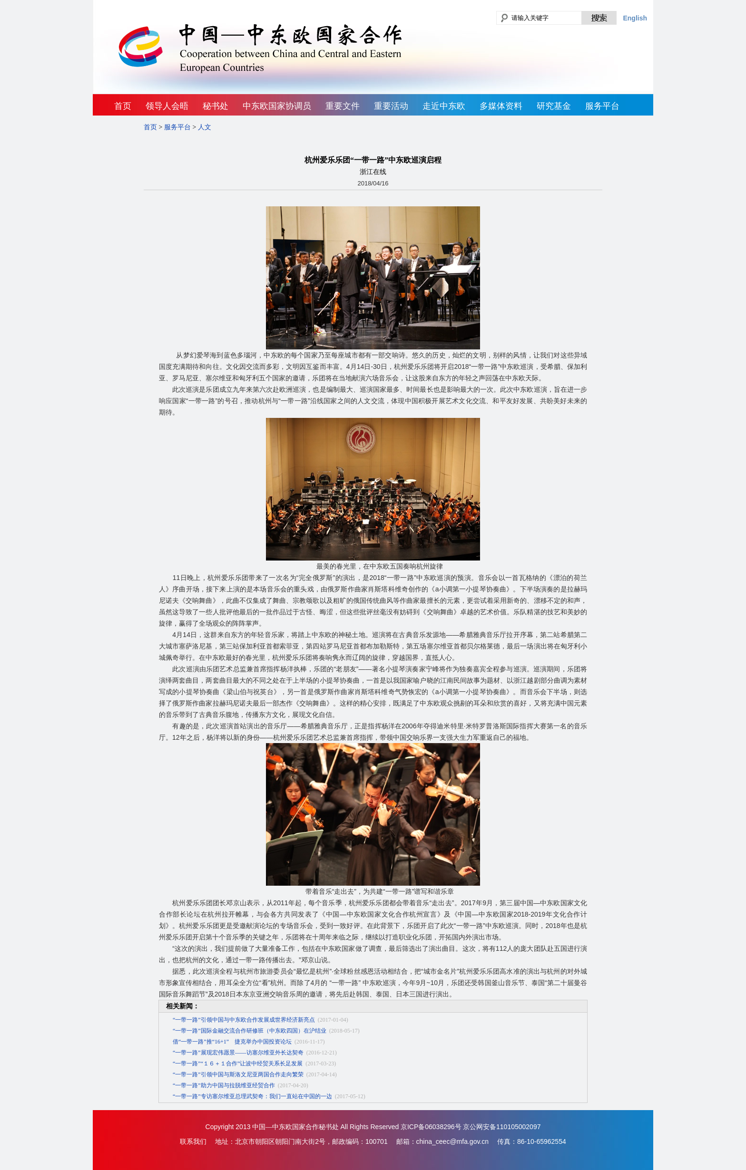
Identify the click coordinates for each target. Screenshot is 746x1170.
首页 (122, 106)
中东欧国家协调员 (277, 106)
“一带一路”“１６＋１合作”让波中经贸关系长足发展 (238, 1063)
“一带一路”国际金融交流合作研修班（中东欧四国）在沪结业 (249, 1030)
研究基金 (554, 106)
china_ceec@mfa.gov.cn (452, 1141)
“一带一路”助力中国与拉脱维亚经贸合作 (224, 1085)
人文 (204, 127)
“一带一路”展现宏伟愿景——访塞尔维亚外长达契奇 (238, 1052)
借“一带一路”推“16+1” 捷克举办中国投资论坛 (232, 1041)
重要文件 (342, 106)
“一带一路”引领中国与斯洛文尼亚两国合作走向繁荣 (238, 1074)
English (635, 18)
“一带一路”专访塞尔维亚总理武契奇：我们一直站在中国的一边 (252, 1096)
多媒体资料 (501, 106)
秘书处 (215, 106)
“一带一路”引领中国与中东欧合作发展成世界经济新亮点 (244, 1019)
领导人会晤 (167, 106)
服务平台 (602, 106)
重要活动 (391, 106)
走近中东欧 (443, 106)
